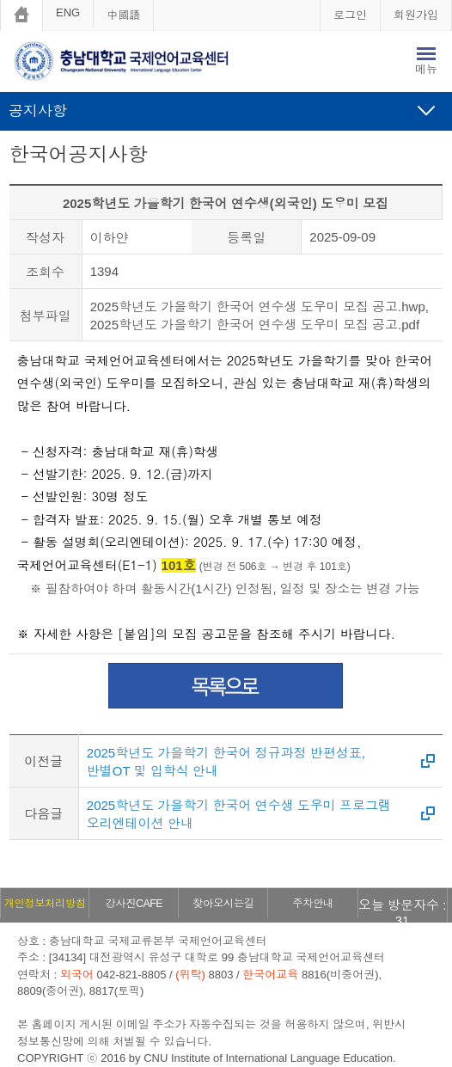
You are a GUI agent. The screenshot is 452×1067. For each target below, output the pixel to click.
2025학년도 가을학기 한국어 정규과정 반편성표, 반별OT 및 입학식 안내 (226, 761)
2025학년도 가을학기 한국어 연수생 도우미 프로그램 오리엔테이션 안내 (239, 814)
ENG (68, 12)
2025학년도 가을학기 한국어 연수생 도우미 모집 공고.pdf (254, 324)
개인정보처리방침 (45, 904)
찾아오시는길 (222, 904)
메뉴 (426, 69)
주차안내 (312, 904)
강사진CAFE (133, 904)
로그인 (350, 15)
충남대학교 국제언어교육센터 (134, 64)
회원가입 (416, 15)
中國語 (123, 15)
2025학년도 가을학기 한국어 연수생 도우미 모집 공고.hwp (257, 306)
